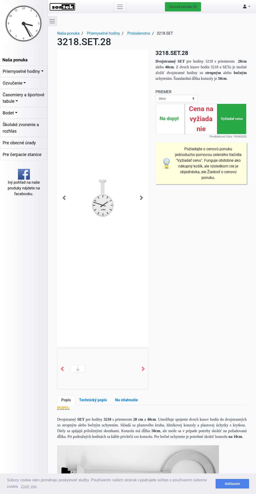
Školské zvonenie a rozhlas (21, 128)
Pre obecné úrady (19, 142)
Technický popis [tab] (93, 400)
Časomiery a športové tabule (23, 98)
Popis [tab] (66, 400)
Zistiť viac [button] (29, 486)
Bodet (8, 112)
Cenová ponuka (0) (183, 7)
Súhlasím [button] (232, 484)
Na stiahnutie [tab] (126, 400)
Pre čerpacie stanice (22, 154)
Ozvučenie (12, 83)
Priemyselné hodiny (21, 71)
